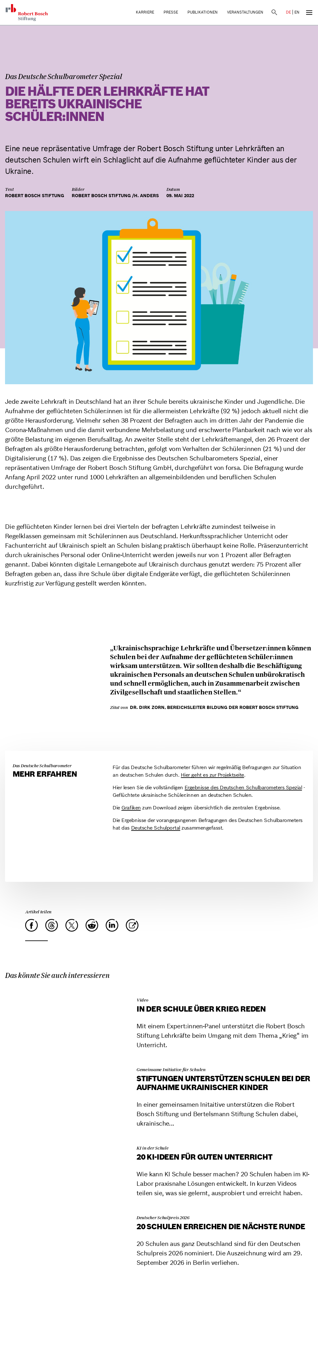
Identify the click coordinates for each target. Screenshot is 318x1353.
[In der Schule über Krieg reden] (225, 1020)
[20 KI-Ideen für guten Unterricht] (67, 1138)
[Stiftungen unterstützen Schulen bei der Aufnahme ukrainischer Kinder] (225, 1094)
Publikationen (202, 12)
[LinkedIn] (112, 925)
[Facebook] (31, 925)
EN (296, 12)
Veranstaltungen (245, 12)
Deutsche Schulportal (155, 828)
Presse (171, 12)
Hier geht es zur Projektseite (212, 775)
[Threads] (51, 925)
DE (288, 12)
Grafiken (131, 807)
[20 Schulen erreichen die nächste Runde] (225, 1237)
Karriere (145, 12)
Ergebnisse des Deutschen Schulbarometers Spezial (243, 787)
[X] (71, 925)
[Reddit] (92, 925)
